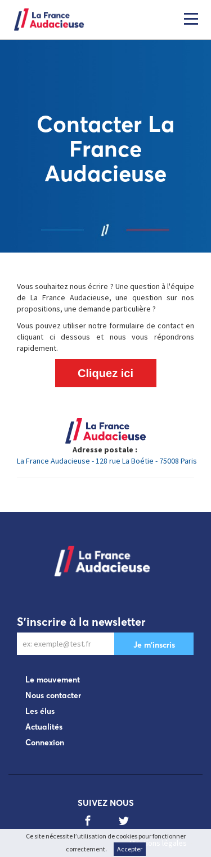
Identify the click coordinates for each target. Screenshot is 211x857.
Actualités (43, 727)
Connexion (44, 742)
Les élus (40, 711)
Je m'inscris (154, 645)
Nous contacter (53, 695)
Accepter (129, 849)
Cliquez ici (105, 373)
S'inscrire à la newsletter (81, 622)
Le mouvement (52, 680)
